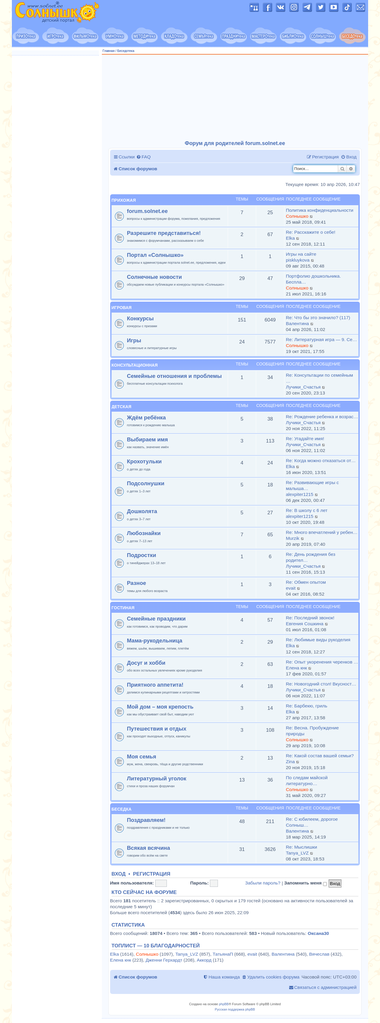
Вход (119, 874)
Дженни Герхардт (163, 959)
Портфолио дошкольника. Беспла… (313, 278)
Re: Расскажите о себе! (310, 232)
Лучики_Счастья (303, 386)
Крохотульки (144, 461)
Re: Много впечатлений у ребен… (321, 532)
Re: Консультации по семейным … (319, 378)
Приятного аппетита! (155, 685)
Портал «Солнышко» (155, 255)
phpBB (224, 1004)
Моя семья (141, 756)
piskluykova (298, 259)
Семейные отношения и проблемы (174, 376)
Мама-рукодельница (155, 640)
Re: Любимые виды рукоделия (318, 639)
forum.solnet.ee (147, 211)
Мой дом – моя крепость (160, 707)
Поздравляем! (146, 820)
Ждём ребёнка (146, 417)
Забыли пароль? (263, 882)
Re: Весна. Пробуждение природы (312, 730)
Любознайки (144, 533)
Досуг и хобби (146, 663)
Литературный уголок (156, 778)
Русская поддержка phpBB (235, 1009)
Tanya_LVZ (297, 852)
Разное (136, 583)
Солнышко (297, 216)
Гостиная (123, 607)
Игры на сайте (301, 254)
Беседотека (125, 50)
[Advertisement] (235, 97)
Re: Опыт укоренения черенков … (322, 661)
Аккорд (204, 959)
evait (291, 588)
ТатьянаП (223, 954)
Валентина (297, 323)
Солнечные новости (154, 277)
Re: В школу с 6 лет (306, 510)
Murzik (292, 538)
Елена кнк (296, 667)
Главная (109, 50)
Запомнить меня (305, 883)
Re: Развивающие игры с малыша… (312, 485)
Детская (122, 406)
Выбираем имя (147, 439)
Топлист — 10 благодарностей (156, 946)
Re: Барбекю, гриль (306, 705)
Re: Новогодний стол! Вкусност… (321, 683)
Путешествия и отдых (156, 729)
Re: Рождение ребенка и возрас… (322, 416)
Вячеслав (319, 954)
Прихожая (124, 200)
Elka (290, 238)
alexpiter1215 (299, 494)
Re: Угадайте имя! (305, 438)
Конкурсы (140, 318)
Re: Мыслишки (301, 846)
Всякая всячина (148, 848)
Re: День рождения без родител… (310, 557)
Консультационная (135, 365)
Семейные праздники (156, 618)
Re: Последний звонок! (310, 617)
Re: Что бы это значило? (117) (318, 317)
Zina (290, 761)
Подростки (141, 555)
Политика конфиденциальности (319, 210)
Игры (134, 340)
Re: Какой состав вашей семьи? (320, 755)
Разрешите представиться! (164, 233)
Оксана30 (318, 933)
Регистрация (151, 874)
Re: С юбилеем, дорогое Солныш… (312, 822)
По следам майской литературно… (307, 780)
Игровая (122, 307)
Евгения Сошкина (304, 623)
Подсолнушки (145, 483)
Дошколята (142, 511)
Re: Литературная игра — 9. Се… (321, 339)
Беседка (122, 809)
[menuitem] (143, 157)
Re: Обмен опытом (306, 582)
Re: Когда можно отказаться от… (321, 460)
